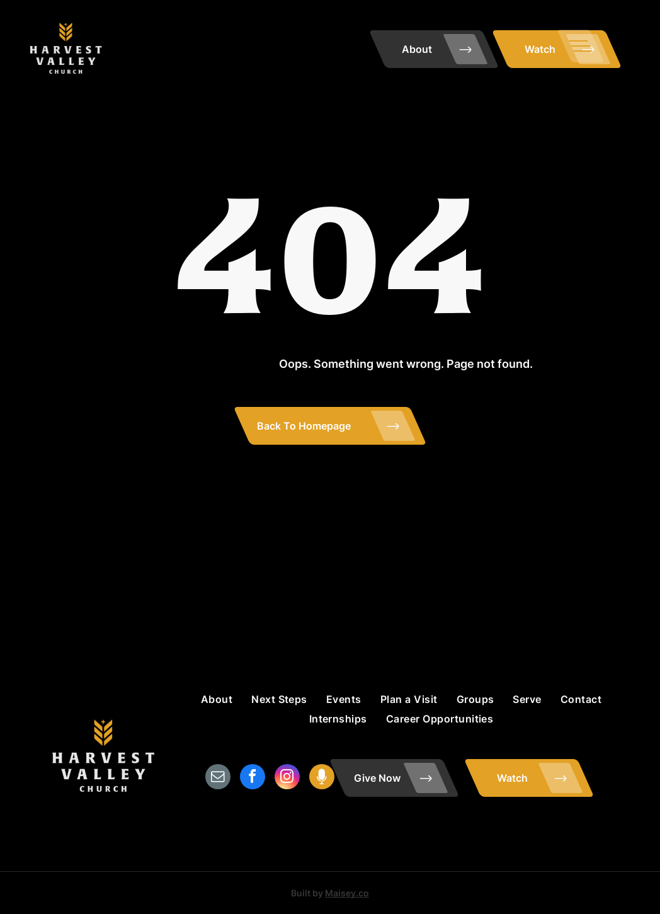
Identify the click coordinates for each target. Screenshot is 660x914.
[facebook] (252, 778)
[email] (217, 778)
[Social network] (321, 778)
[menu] (580, 46)
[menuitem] (216, 699)
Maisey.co (347, 893)
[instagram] (287, 778)
